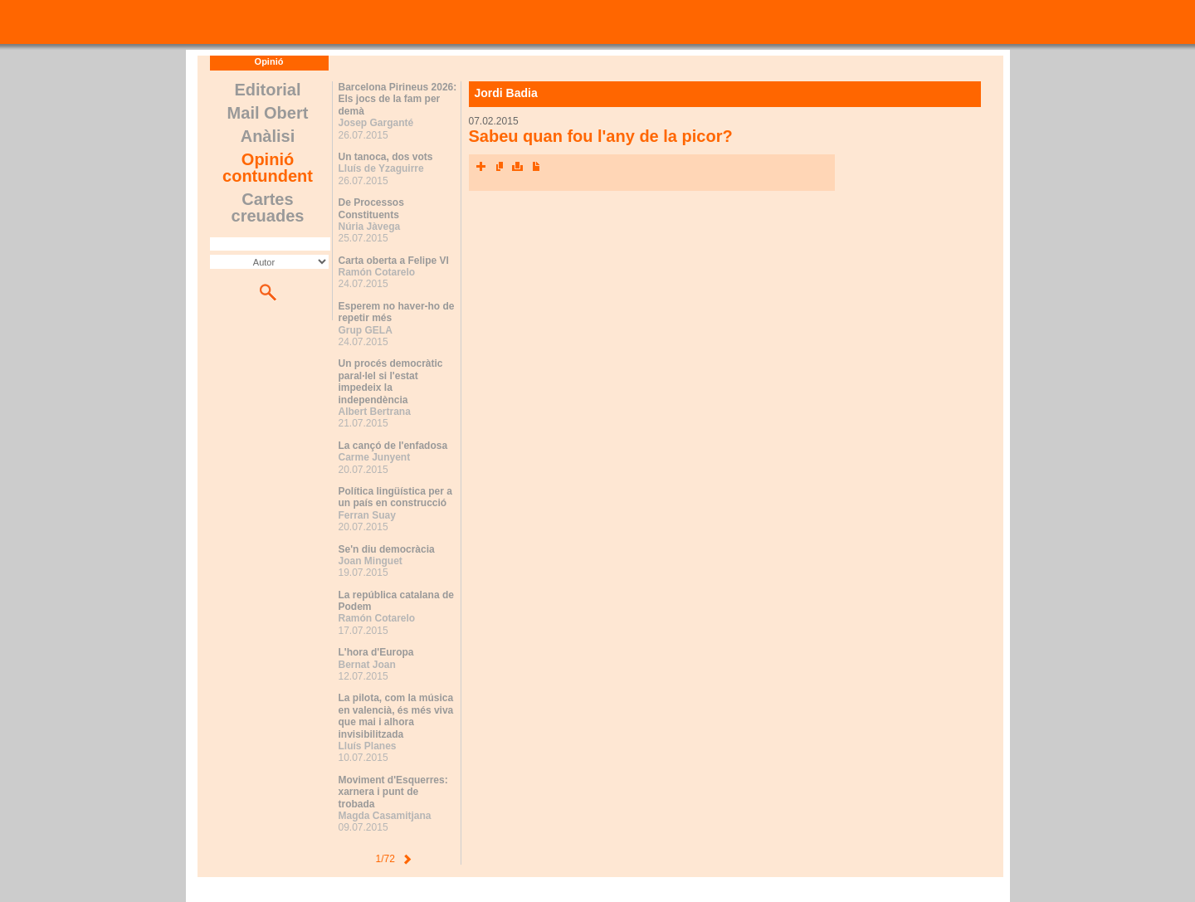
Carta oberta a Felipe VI (394, 260)
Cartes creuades (268, 207)
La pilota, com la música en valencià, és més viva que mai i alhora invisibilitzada (396, 715)
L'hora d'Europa (376, 652)
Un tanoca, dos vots (386, 157)
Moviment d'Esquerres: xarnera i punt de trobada (393, 792)
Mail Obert (268, 113)
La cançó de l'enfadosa (393, 445)
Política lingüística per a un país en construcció (395, 497)
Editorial (267, 89)
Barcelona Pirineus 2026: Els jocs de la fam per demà (398, 99)
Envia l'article (499, 167)
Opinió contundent (267, 167)
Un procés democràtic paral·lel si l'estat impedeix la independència (391, 381)
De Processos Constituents (371, 208)
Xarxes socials (481, 167)
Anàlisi (268, 136)
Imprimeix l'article (518, 167)
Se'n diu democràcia (387, 549)
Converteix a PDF (536, 167)
